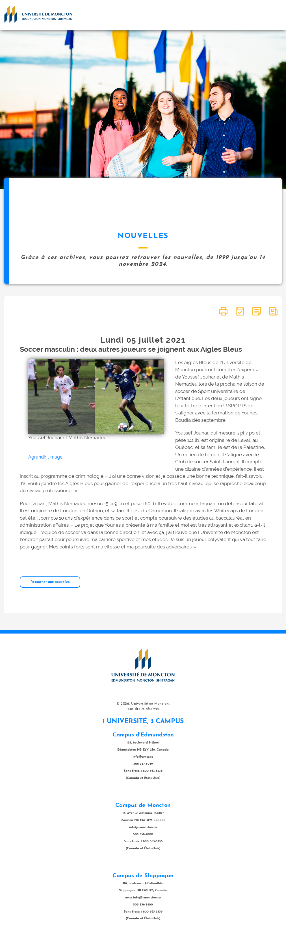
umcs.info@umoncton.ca (143, 897)
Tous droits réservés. (143, 709)
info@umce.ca (143, 756)
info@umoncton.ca (143, 827)
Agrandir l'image (45, 457)
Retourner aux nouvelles (50, 582)
